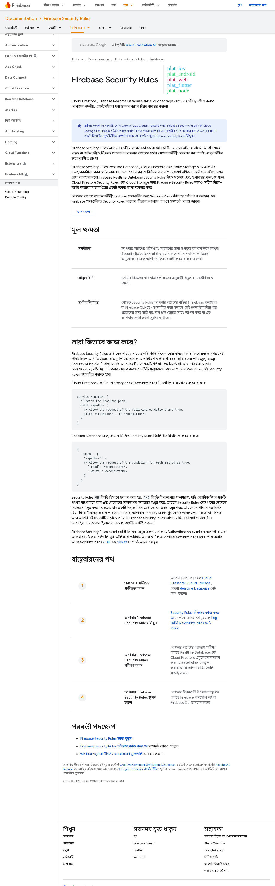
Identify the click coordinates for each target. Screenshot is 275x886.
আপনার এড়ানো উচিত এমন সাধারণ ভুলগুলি (111, 754)
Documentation (21, 18)
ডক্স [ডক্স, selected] (125, 5)
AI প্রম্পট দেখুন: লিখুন (164, 136)
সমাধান (99, 5)
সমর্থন (172, 5)
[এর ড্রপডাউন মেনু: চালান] (86, 5)
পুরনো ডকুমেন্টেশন (215, 871)
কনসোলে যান (257, 5)
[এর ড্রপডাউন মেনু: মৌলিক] (39, 28)
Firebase (77, 59)
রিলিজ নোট (211, 857)
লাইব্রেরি (68, 857)
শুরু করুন (83, 211)
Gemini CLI (129, 126)
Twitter (138, 850)
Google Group (214, 850)
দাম (114, 5)
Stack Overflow (214, 843)
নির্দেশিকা (68, 836)
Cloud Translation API (141, 45)
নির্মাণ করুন (51, 5)
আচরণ (122, 542)
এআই (52, 28)
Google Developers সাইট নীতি (138, 769)
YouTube (139, 857)
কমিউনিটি (148, 5)
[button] (25, 34)
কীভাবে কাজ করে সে (114, 746)
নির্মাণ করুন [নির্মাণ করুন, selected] (77, 28)
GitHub (68, 864)
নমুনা (143, 28)
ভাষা (106, 542)
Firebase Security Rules (67, 18)
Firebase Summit (145, 843)
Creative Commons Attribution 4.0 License (147, 765)
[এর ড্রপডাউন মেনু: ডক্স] (133, 5)
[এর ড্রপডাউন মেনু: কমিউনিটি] (159, 5)
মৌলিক (29, 28)
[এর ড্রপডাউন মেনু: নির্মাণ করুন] (64, 5)
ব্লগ (240, 5)
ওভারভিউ (11, 28)
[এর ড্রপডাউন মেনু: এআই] (61, 28)
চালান (77, 5)
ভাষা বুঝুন (105, 739)
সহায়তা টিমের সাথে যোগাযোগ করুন (225, 836)
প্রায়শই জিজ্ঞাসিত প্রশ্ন (217, 864)
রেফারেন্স (126, 28)
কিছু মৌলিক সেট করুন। (194, 623)
